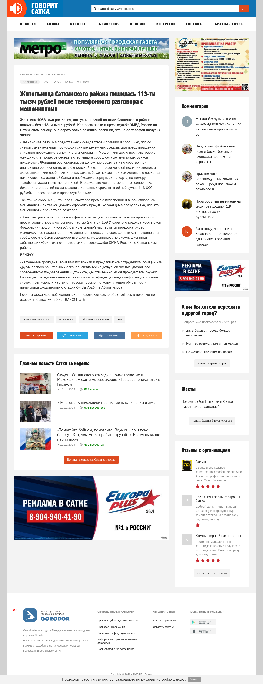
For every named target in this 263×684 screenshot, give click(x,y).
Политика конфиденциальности (116, 633)
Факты (189, 389)
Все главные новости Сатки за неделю (91, 459)
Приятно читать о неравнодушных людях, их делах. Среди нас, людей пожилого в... (217, 181)
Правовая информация (111, 626)
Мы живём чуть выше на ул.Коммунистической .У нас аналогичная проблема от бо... (218, 126)
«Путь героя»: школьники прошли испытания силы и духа (106, 402)
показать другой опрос (212, 363)
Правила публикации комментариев (118, 620)
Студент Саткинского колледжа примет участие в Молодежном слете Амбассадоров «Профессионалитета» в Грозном (108, 379)
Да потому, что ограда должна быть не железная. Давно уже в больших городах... (217, 236)
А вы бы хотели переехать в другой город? (211, 310)
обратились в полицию (95, 319)
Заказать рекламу (163, 626)
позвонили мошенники (36, 319)
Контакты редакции (164, 620)
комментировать (36, 335)
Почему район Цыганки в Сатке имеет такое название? (207, 404)
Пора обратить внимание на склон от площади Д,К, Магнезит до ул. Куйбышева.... (218, 209)
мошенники (66, 319)
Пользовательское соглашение (115, 649)
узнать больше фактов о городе (212, 420)
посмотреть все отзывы (212, 573)
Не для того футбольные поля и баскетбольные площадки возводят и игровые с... (215, 154)
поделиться (72, 336)
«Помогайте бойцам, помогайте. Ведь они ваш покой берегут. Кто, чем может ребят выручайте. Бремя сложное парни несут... (108, 434)
